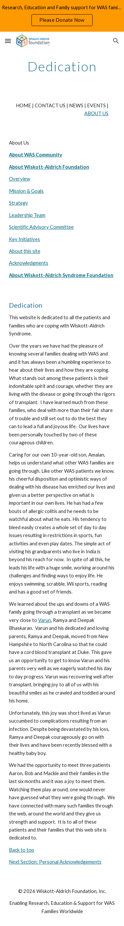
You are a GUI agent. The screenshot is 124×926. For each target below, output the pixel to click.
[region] (62, 16)
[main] (62, 66)
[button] (8, 41)
